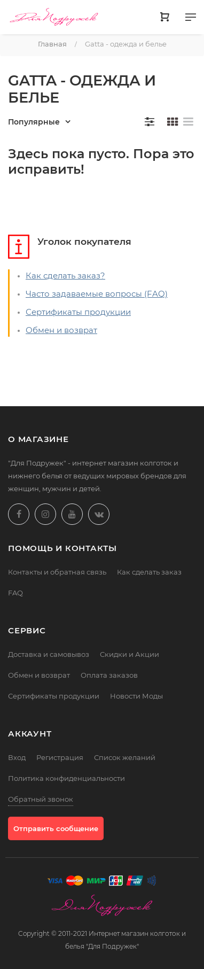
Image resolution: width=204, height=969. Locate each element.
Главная (52, 44)
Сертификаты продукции (78, 312)
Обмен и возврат (61, 330)
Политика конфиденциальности (66, 778)
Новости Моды (136, 696)
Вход (17, 757)
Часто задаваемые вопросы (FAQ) (97, 294)
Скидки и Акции (129, 654)
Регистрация (59, 757)
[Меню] (190, 19)
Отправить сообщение (55, 828)
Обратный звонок (40, 799)
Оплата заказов (109, 675)
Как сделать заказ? (65, 275)
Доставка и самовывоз (48, 654)
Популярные (34, 122)
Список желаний (124, 757)
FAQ (15, 592)
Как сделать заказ (149, 572)
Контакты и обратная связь (57, 572)
